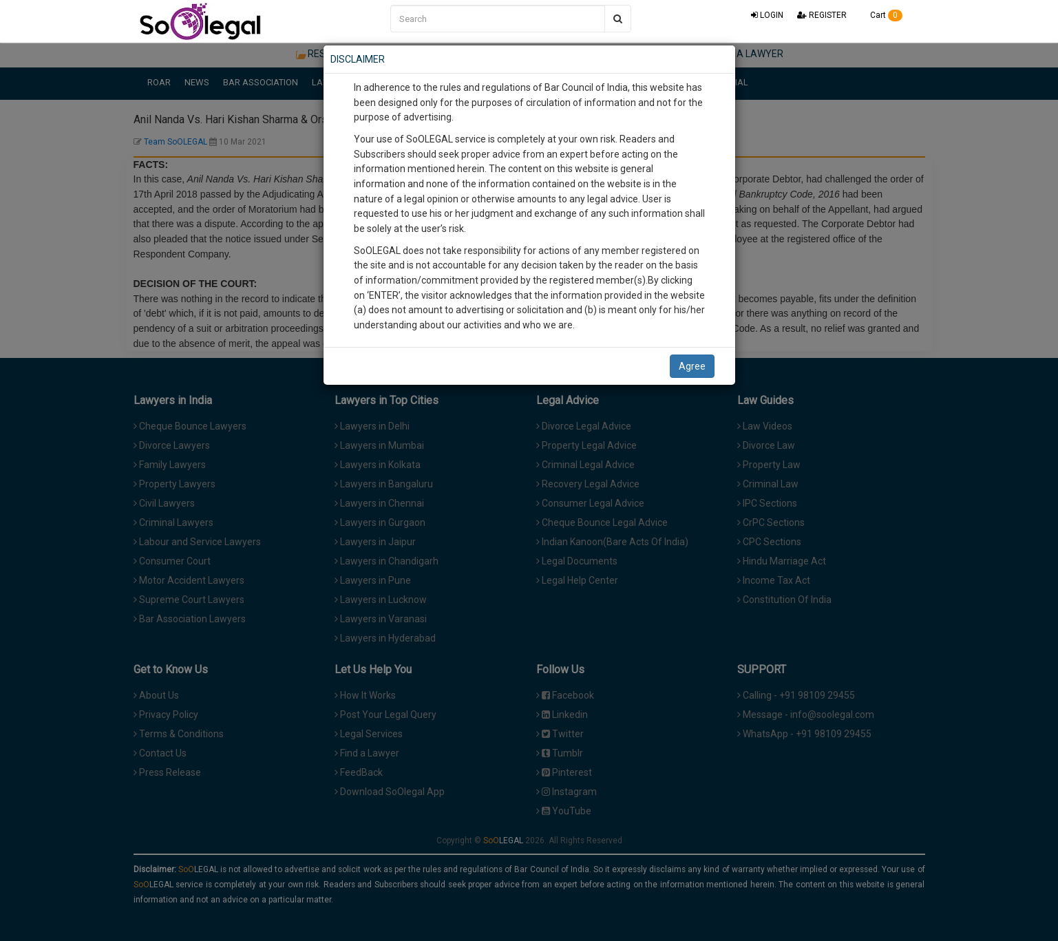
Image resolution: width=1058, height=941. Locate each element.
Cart (881, 15)
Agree (692, 366)
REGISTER (822, 15)
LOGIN (767, 15)
